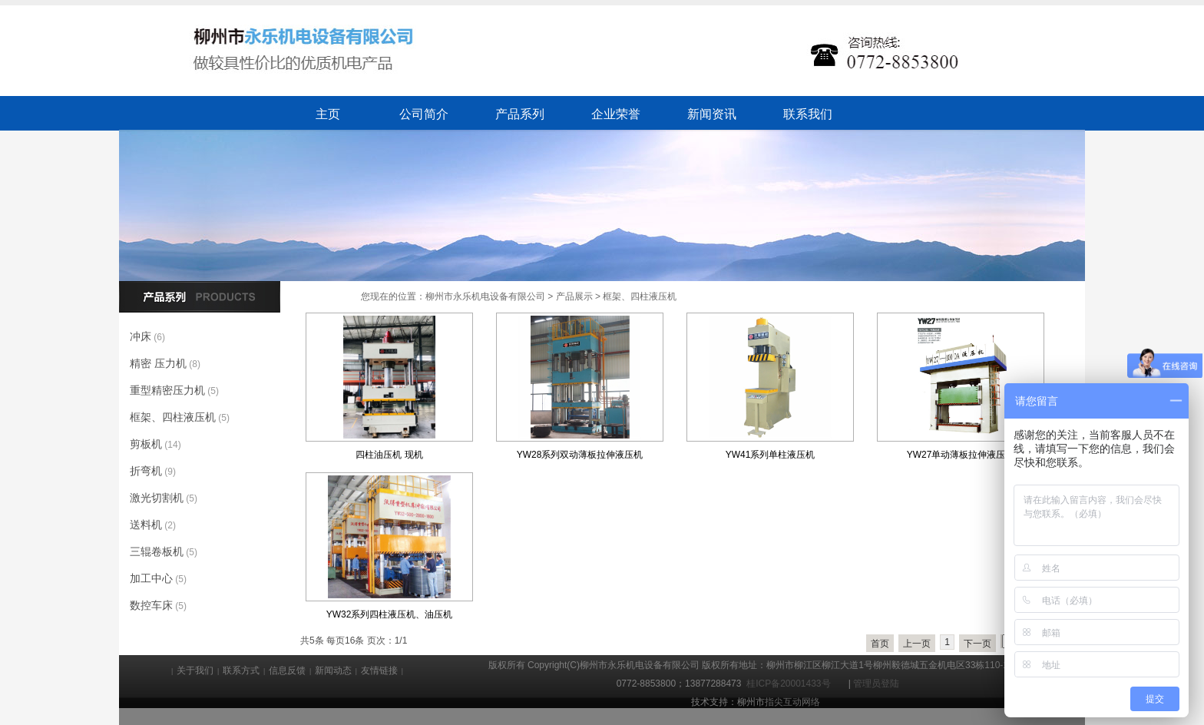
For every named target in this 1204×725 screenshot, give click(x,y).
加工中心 (151, 578)
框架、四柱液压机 (639, 296)
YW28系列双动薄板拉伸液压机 (580, 454)
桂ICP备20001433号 (790, 683)
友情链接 (379, 670)
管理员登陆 (876, 683)
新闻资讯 (711, 114)
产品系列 (519, 114)
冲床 (140, 336)
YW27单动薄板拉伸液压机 (961, 454)
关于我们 (195, 670)
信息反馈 (287, 670)
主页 (328, 114)
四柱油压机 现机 (389, 454)
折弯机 (146, 471)
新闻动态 (333, 670)
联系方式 (241, 670)
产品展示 (574, 296)
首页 (880, 643)
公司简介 (423, 114)
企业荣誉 (615, 114)
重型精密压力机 (167, 390)
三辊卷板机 (157, 551)
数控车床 (151, 605)
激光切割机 (157, 498)
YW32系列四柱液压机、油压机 (389, 614)
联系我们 (807, 114)
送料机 (146, 524)
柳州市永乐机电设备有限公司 (485, 296)
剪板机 (146, 444)
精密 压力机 (158, 363)
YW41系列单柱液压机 (770, 454)
